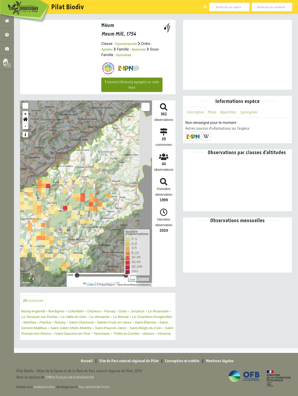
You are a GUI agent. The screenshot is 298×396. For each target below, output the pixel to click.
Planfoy (84, 322)
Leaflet (91, 284)
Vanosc (58, 339)
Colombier (78, 311)
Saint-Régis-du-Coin (38, 334)
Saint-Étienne (35, 328)
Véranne (74, 339)
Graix (126, 311)
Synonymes (250, 112)
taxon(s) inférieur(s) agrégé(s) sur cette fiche (132, 85)
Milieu (212, 112)
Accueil (82, 361)
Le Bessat (145, 317)
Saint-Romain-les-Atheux (78, 334)
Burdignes (58, 311)
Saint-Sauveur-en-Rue (121, 334)
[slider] (77, 275)
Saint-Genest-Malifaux (67, 328)
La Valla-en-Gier (95, 317)
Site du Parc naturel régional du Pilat (127, 361)
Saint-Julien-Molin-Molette (110, 328)
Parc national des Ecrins (95, 387)
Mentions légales (223, 361)
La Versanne (122, 317)
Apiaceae (139, 49)
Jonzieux (142, 311)
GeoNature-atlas (45, 387)
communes (33, 300)
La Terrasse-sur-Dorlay (60, 317)
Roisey (99, 322)
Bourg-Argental (33, 311)
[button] (25, 120)
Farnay (113, 311)
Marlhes (68, 322)
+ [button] (25, 114)
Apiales (107, 49)
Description (195, 112)
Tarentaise (151, 334)
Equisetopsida (126, 43)
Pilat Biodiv (67, 7)
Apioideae (124, 55)
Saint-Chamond (121, 322)
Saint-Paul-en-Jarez (152, 328)
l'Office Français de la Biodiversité (71, 377)
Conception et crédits (183, 361)
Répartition (229, 112)
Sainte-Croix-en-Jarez (156, 322)
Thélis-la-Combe (34, 339)
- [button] (25, 126)
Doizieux (97, 311)
